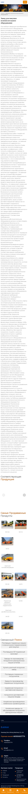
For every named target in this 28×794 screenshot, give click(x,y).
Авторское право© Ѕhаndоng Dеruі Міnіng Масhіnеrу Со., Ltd (12, 786)
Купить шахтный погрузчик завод (14, 668)
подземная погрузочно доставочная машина (14, 689)
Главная (3, 13)
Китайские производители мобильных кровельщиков (14, 703)
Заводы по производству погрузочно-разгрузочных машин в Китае (14, 661)
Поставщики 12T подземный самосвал (14, 653)
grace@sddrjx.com (9, 750)
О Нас (17, 791)
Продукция (10, 791)
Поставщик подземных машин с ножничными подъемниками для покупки (14, 645)
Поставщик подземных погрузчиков (14, 675)
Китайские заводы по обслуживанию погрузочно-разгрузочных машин (14, 710)
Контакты (24, 791)
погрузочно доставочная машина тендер (14, 696)
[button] (24, 495)
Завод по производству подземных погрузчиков (14, 682)
